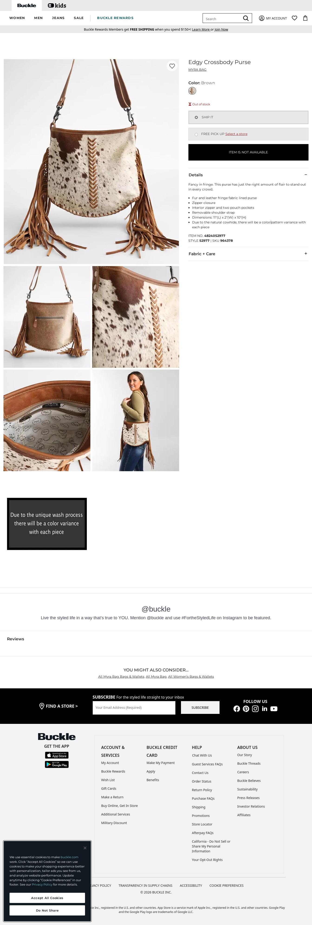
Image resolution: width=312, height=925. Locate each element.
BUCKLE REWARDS (115, 18)
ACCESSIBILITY (191, 885)
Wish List (108, 780)
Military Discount (114, 823)
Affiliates (243, 815)
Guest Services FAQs (207, 764)
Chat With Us (202, 755)
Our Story (244, 755)
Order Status (201, 781)
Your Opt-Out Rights (207, 859)
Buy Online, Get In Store (119, 805)
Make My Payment (161, 763)
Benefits (153, 780)
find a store (62, 706)
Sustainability (247, 789)
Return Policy (202, 790)
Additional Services (115, 814)
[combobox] (222, 18)
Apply (151, 771)
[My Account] (272, 18)
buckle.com (70, 857)
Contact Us (200, 772)
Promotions (201, 815)
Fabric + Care (248, 253)
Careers (243, 772)
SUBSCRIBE (200, 707)
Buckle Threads (248, 763)
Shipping (198, 807)
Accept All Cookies (47, 898)
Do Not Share (47, 910)
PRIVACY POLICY (98, 885)
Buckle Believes (249, 780)
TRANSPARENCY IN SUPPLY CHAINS (145, 885)
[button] (17, 18)
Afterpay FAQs (202, 833)
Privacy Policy (42, 884)
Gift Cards (108, 788)
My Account (110, 763)
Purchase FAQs (203, 798)
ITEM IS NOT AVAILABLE (248, 152)
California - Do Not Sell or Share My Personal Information (211, 846)
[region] (47, 881)
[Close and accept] (85, 848)
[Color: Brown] (192, 90)
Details (248, 174)
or (203, 29)
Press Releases (248, 798)
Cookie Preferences (227, 885)
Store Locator (202, 824)
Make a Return (112, 797)
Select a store (236, 134)
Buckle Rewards (113, 771)
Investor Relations (251, 806)
